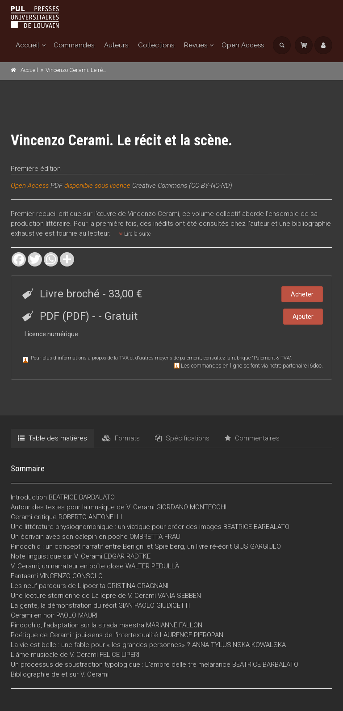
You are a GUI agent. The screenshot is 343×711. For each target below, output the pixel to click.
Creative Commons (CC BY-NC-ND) (182, 186)
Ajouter (303, 316)
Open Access (243, 45)
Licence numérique (51, 334)
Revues (195, 45)
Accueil (27, 45)
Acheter (302, 294)
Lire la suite (135, 234)
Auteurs (116, 45)
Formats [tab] (121, 438)
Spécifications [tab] (182, 438)
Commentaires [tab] (252, 438)
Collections (156, 45)
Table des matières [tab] (52, 438)
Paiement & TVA (271, 358)
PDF (56, 186)
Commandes (74, 45)
